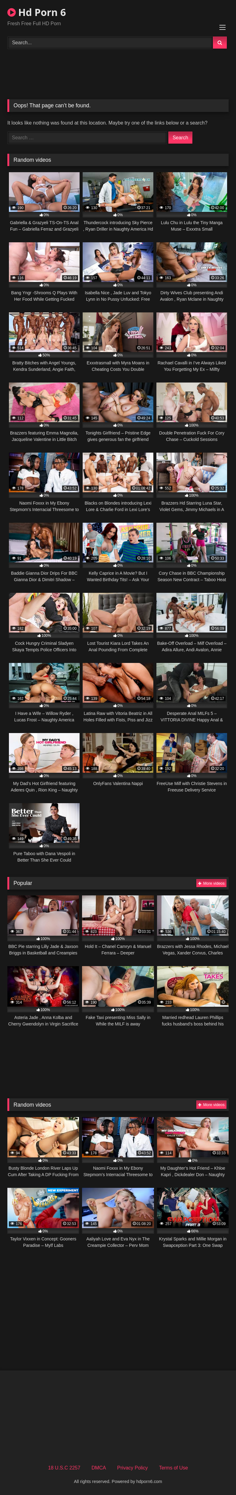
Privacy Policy (132, 1467)
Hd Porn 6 (36, 12)
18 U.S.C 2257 (64, 1467)
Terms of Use (173, 1467)
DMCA (99, 1467)
